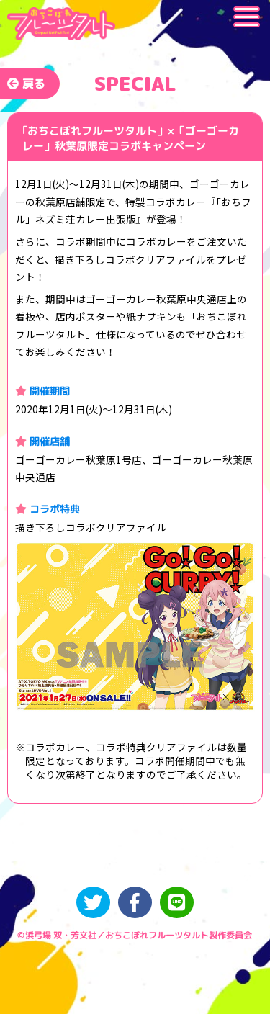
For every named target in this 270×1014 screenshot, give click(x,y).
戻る (26, 83)
